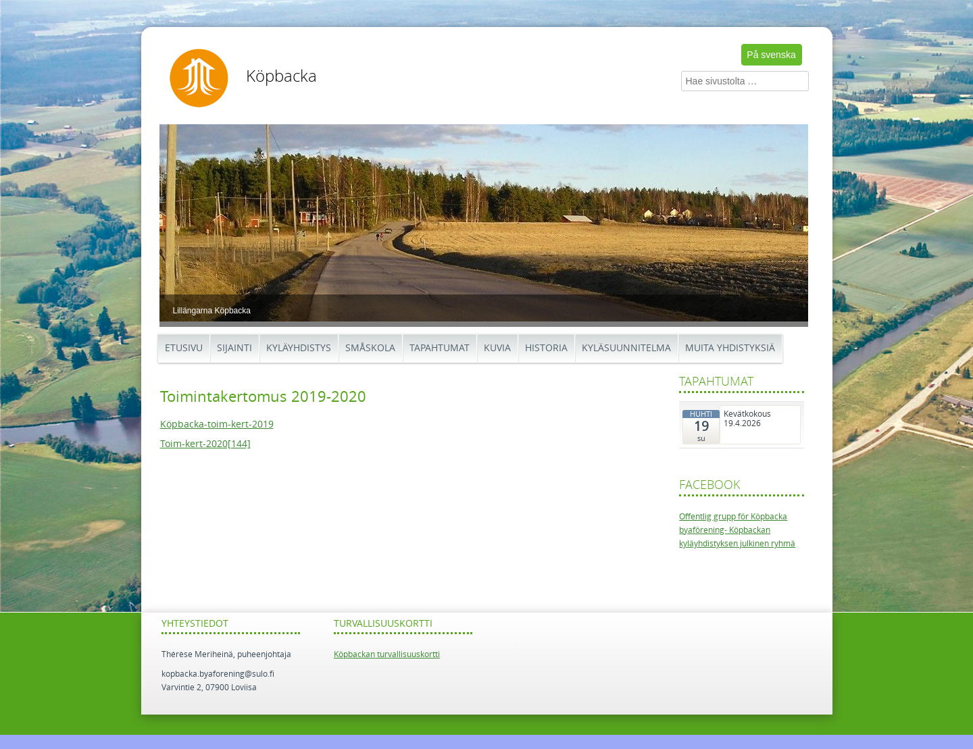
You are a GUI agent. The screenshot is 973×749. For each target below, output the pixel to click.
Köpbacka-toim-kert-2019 (217, 424)
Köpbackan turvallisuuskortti (387, 654)
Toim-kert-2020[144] (205, 444)
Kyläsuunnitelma (626, 348)
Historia (546, 348)
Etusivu (184, 348)
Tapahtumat (439, 348)
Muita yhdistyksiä (730, 348)
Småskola (370, 348)
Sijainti (234, 348)
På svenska (771, 54)
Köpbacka (281, 76)
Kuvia (497, 348)
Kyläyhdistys (298, 348)
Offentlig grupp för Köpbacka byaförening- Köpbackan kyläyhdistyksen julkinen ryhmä (737, 530)
